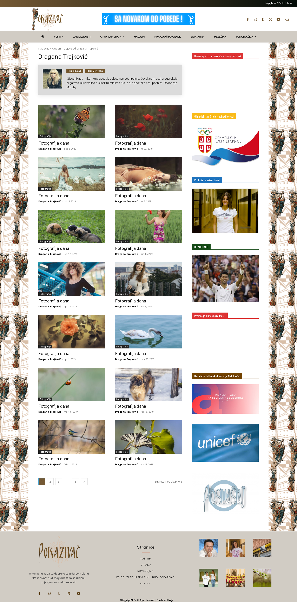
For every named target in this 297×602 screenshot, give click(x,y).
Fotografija (45, 136)
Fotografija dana (53, 143)
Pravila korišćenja (164, 600)
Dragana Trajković (49, 148)
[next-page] (84, 481)
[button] (287, 19)
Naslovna (43, 48)
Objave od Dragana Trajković (81, 48)
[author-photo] (54, 79)
